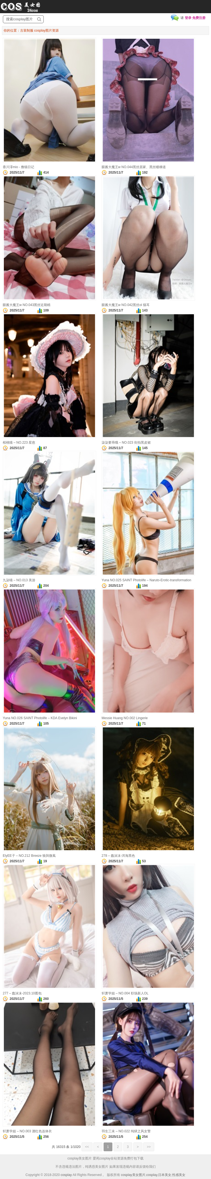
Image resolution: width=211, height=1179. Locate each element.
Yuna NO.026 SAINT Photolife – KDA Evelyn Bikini (40, 718)
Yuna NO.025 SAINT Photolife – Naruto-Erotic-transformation (146, 580)
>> (149, 1147)
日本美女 (164, 1175)
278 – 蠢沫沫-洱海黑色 (118, 856)
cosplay (66, 1175)
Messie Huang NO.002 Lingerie (125, 718)
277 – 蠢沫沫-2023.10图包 (22, 993)
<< (87, 1147)
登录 (188, 18)
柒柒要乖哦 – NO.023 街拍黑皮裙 (126, 442)
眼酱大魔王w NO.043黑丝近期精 (26, 305)
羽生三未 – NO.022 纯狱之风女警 (126, 1131)
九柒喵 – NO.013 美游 (19, 580)
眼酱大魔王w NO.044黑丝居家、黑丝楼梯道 (134, 167)
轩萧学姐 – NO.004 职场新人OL (125, 993)
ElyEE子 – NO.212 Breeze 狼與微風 (29, 856)
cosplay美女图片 (133, 1175)
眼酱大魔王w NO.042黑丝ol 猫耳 (126, 305)
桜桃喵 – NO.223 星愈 (19, 442)
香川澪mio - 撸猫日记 (18, 167)
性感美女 (178, 1175)
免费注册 (198, 18)
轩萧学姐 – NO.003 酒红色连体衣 (27, 1131)
